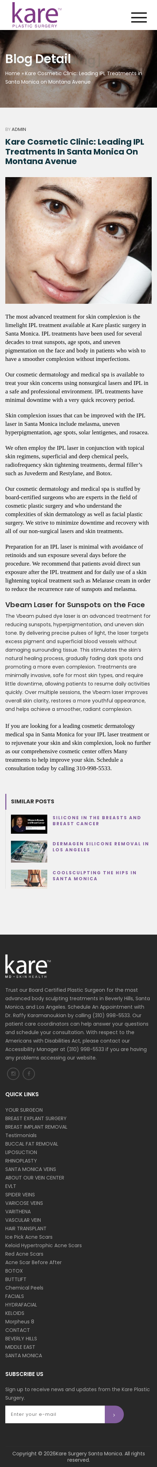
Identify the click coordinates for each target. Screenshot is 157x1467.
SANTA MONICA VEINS (30, 1169)
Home (12, 73)
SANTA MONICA (23, 1355)
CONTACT (17, 1330)
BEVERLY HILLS (21, 1338)
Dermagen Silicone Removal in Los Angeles (101, 847)
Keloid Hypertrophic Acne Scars (43, 1245)
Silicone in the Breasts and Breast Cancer (97, 821)
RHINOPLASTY (21, 1160)
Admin (19, 129)
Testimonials (21, 1135)
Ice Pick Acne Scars (29, 1236)
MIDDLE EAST (20, 1347)
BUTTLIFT (15, 1279)
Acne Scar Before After (33, 1262)
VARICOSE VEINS (24, 1203)
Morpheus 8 (19, 1321)
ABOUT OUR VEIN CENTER (34, 1177)
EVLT (10, 1186)
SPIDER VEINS (20, 1194)
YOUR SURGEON (24, 1109)
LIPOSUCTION (21, 1152)
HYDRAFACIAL (21, 1304)
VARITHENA (18, 1211)
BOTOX (14, 1270)
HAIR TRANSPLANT (26, 1228)
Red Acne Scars (24, 1253)
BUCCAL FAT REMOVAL (31, 1143)
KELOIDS (14, 1313)
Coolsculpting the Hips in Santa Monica (95, 876)
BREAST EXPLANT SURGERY (36, 1118)
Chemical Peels (24, 1287)
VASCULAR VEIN (23, 1220)
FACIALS (14, 1296)
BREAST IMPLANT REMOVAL (36, 1126)
